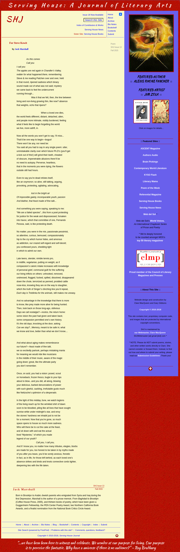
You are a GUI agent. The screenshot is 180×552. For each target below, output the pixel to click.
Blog (55, 525)
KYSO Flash (150, 175)
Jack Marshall (21, 49)
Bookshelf (112, 27)
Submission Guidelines (149, 355)
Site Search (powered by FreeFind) (33, 530)
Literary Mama (150, 181)
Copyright (86, 525)
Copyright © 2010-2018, (59, 535)
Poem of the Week (150, 188)
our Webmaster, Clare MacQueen (150, 332)
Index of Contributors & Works (90, 25)
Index (95, 525)
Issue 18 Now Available (93, 15)
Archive (111, 21)
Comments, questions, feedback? (90, 530)
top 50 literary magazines (150, 240)
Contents (112, 31)
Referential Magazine (150, 194)
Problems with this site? (61, 530)
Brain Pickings (150, 161)
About (110, 18)
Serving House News (94, 29)
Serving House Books (93, 34)
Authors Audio (150, 155)
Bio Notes (112, 24)
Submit (111, 34)
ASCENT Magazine (150, 148)
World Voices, (157, 221)
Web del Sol (149, 214)
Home (110, 14)
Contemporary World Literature (150, 168)
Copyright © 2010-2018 (150, 309)
